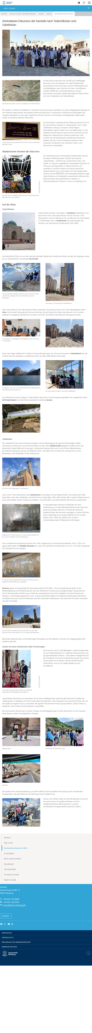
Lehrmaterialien (10, 869)
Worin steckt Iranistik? (12, 859)
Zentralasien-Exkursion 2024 (15, 848)
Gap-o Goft (8, 843)
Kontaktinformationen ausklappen (88, 953)
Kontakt (5, 916)
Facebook (1, 924)
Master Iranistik (10, 880)
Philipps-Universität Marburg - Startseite (8, 3)
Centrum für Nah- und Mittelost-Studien (23, 14)
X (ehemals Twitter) (4, 924)
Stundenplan (9, 864)
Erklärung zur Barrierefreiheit (16, 942)
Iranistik (41, 14)
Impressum (7, 933)
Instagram (12, 924)
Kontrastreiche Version (78, 2)
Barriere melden (9, 947)
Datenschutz (7, 937)
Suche (83, 2)
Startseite (4, 14)
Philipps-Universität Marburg (11, 955)
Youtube (8, 924)
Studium (49, 14)
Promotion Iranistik (11, 874)
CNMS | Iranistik (88, 8)
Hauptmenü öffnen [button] (88, 2)
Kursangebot (9, 853)
